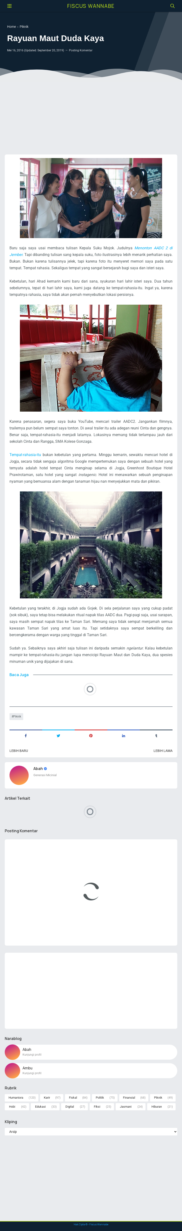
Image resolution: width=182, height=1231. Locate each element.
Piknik (17, 716)
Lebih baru (18, 751)
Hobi (12, 1106)
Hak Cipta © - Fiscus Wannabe (91, 1224)
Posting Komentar (80, 50)
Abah (38, 768)
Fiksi (97, 1106)
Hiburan (156, 1106)
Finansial (129, 1097)
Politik (100, 1097)
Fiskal (73, 1097)
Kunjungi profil (32, 1054)
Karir (47, 1097)
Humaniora (16, 1097)
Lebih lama (163, 751)
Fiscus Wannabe (91, 6)
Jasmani (126, 1106)
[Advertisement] (91, 114)
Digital (69, 1106)
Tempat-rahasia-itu (25, 454)
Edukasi (40, 1106)
